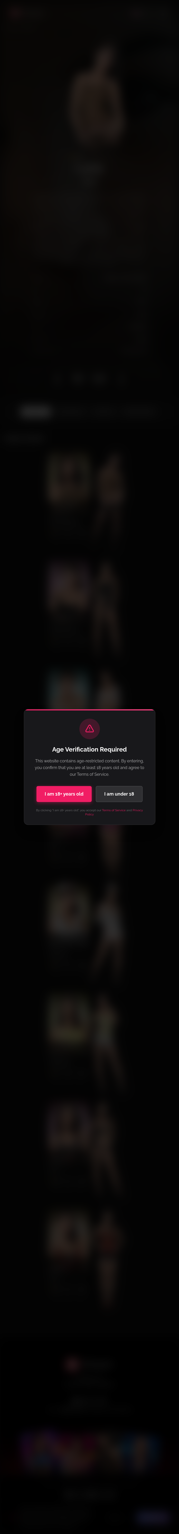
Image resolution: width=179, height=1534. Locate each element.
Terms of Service (114, 810)
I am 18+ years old (64, 794)
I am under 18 (119, 794)
